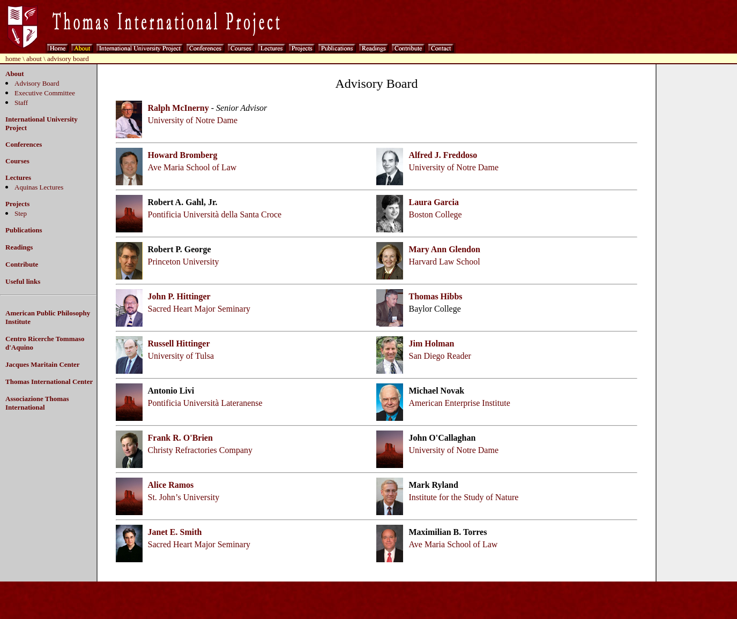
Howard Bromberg (183, 155)
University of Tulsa (181, 355)
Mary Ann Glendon (444, 249)
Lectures (18, 177)
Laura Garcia (433, 202)
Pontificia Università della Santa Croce (215, 214)
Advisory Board (36, 83)
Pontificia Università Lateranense (205, 402)
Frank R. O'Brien (180, 437)
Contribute (21, 264)
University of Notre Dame (193, 120)
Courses (17, 161)
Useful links (22, 281)
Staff (21, 103)
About (14, 74)
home (13, 59)
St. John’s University (184, 497)
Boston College (434, 214)
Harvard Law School (444, 261)
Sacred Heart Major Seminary (199, 308)
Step (20, 213)
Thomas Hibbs (435, 296)
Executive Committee (44, 93)
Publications (23, 230)
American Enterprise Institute (459, 402)
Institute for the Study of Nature (463, 497)
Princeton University (183, 261)
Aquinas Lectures (38, 187)
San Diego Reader (439, 355)
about (34, 59)
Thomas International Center (49, 382)
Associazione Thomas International (37, 403)
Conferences (23, 144)
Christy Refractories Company (200, 450)
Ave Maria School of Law (192, 167)
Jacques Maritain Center (42, 364)
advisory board (68, 59)
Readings (19, 247)
